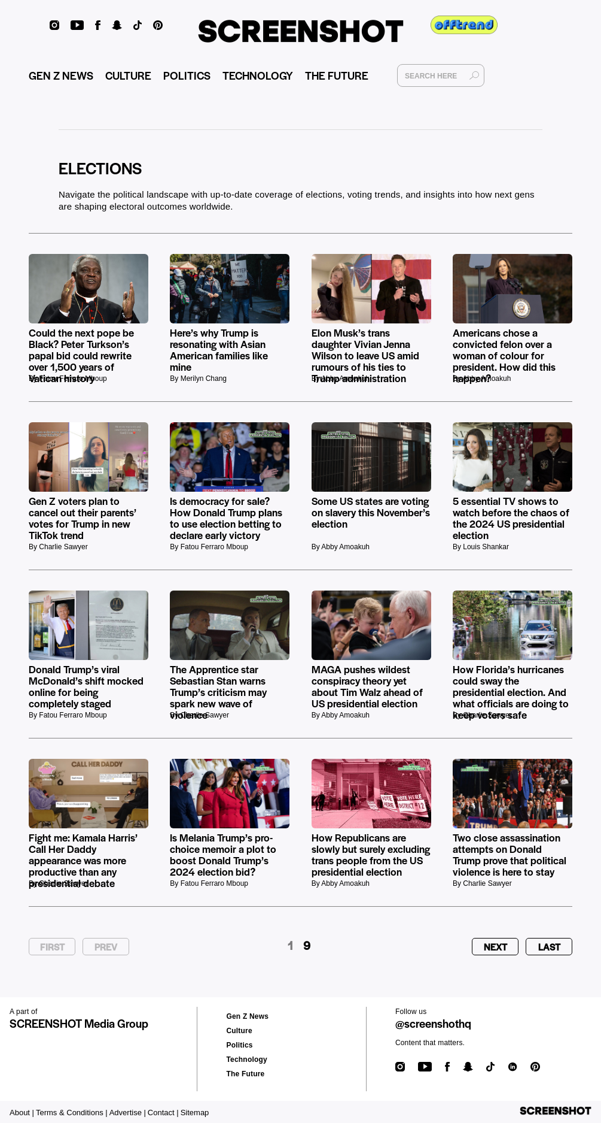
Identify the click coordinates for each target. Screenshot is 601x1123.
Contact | (163, 1112)
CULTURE (128, 75)
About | (22, 1112)
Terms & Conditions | (72, 1112)
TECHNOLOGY (257, 75)
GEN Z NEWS (61, 75)
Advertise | (127, 1112)
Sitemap (195, 1112)
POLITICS (186, 75)
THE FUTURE (336, 75)
